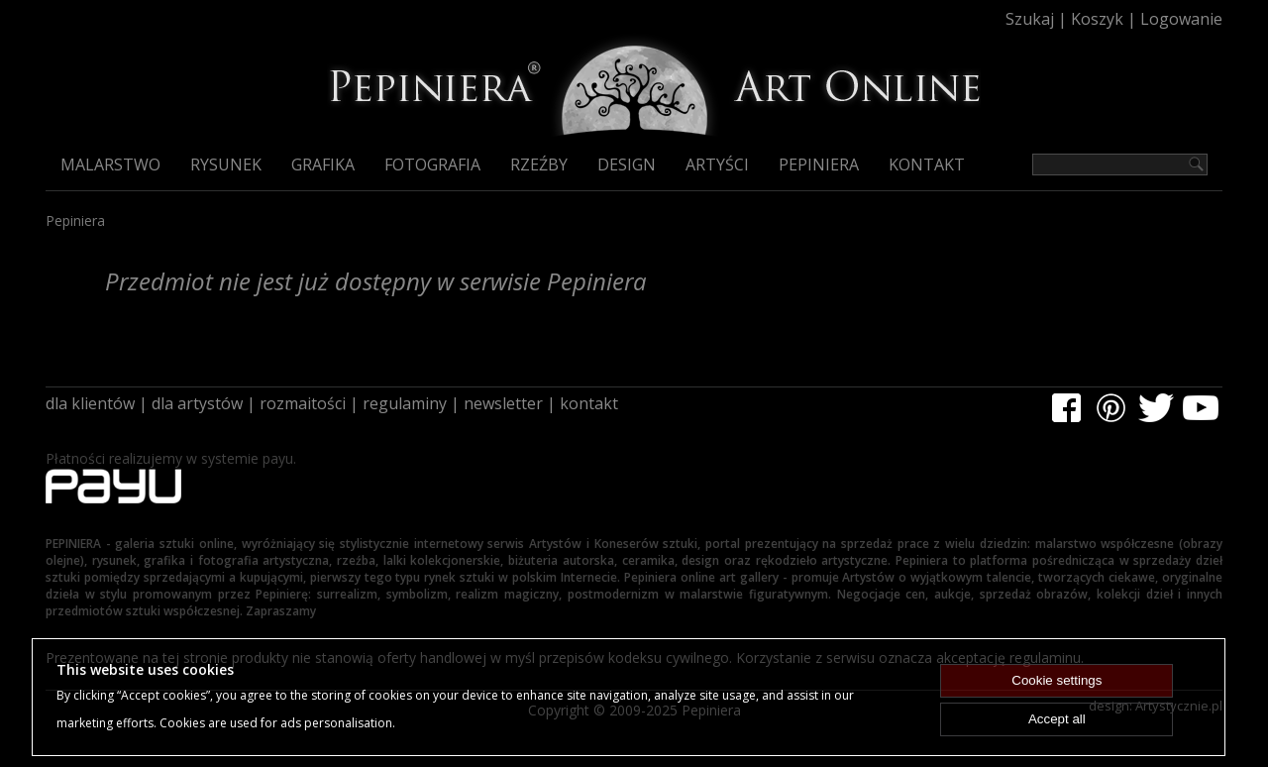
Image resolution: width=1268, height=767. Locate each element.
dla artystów (197, 403)
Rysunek (226, 164)
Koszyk (1097, 19)
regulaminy (405, 403)
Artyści (717, 164)
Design (626, 164)
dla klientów (90, 403)
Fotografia (432, 164)
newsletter (503, 403)
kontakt (589, 403)
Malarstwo (110, 164)
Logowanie (1181, 19)
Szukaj (1029, 19)
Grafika (323, 164)
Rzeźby (539, 164)
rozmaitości (303, 403)
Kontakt (927, 164)
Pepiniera (819, 164)
